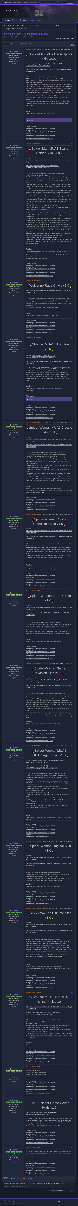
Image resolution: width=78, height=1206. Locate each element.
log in (27, 2)
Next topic (70, 38)
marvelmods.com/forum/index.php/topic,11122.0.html (40, 135)
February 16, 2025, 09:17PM (33, 1147)
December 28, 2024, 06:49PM (33, 992)
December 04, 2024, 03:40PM (33, 337)
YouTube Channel (37, 20)
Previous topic (61, 38)
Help (58, 1201)
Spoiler (31, 120)
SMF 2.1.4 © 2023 (8, 1203)
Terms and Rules (64, 1201)
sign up (33, 2)
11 (23, 44)
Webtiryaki (12, 1201)
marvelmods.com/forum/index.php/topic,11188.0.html (40, 132)
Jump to (48, 1190)
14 (31, 44)
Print (72, 44)
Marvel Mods (10, 10)
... (19, 44)
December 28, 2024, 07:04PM (33, 1098)
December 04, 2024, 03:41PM (33, 514)
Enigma (15, 51)
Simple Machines (18, 1203)
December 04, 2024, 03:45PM (33, 908)
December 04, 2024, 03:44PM (33, 841)
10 (21, 44)
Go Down (6, 44)
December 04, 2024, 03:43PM (33, 663)
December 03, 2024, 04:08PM (33, 49)
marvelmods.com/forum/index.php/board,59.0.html (39, 138)
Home (7, 20)
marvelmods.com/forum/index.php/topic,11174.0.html (40, 128)
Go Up (5, 1178)
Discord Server (25, 20)
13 (28, 44)
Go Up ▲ (71, 1201)
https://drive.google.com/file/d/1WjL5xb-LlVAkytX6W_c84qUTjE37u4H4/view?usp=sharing (41, 356)
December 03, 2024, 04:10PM (33, 143)
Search (15, 20)
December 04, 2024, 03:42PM (33, 590)
